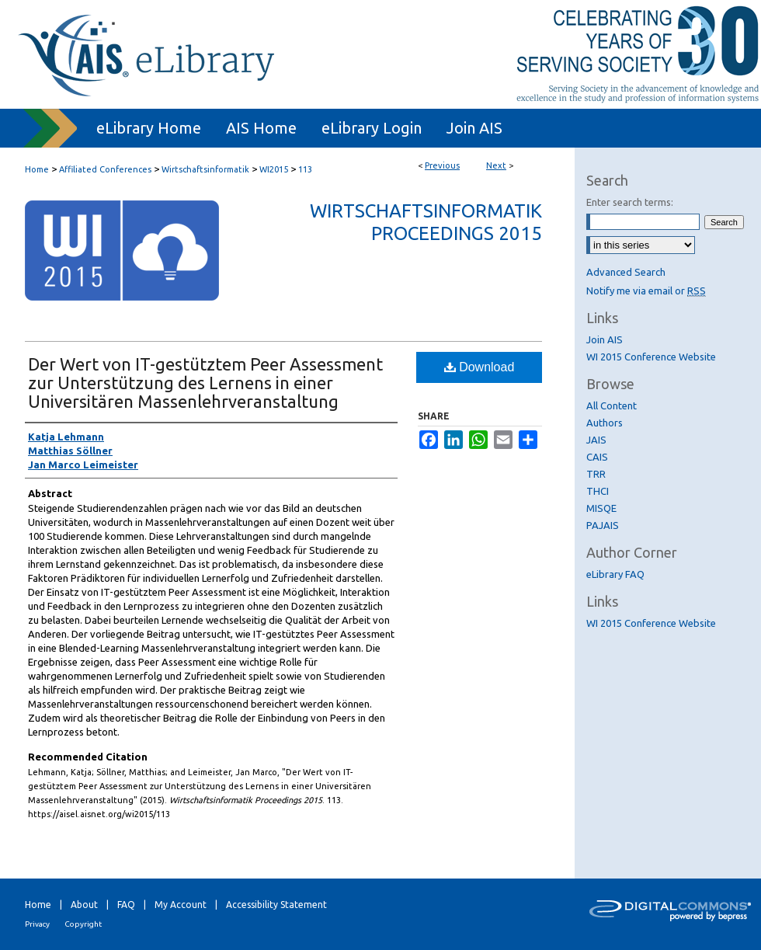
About (84, 905)
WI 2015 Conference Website (651, 356)
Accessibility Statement (276, 905)
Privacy (37, 924)
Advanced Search (625, 271)
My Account (181, 905)
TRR (596, 473)
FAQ (126, 905)
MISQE (601, 508)
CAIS (597, 456)
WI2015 (273, 169)
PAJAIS (602, 525)
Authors (604, 422)
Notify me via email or (646, 290)
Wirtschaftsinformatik (205, 169)
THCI (597, 490)
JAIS (596, 439)
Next (496, 165)
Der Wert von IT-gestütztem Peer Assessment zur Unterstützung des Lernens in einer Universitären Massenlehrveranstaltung (205, 382)
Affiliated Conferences (105, 169)
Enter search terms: (629, 202)
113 (305, 169)
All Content (611, 405)
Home (37, 169)
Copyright (83, 924)
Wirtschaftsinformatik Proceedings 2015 (426, 222)
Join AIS (604, 339)
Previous (442, 165)
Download (479, 367)
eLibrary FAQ (615, 574)
